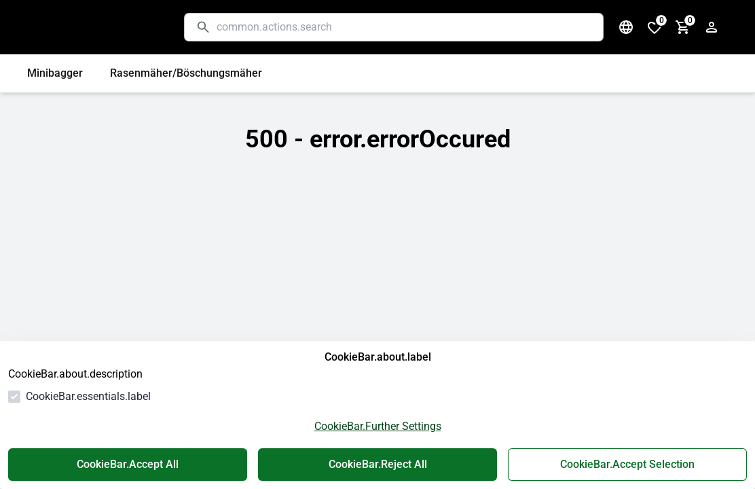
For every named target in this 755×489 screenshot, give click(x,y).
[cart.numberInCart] (683, 27)
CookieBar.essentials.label (88, 396)
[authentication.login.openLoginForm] (711, 27)
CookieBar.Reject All (378, 464)
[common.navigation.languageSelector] (626, 27)
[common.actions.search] (404, 27)
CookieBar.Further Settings (377, 426)
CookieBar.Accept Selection (627, 464)
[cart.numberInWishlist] (654, 27)
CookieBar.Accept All (128, 464)
